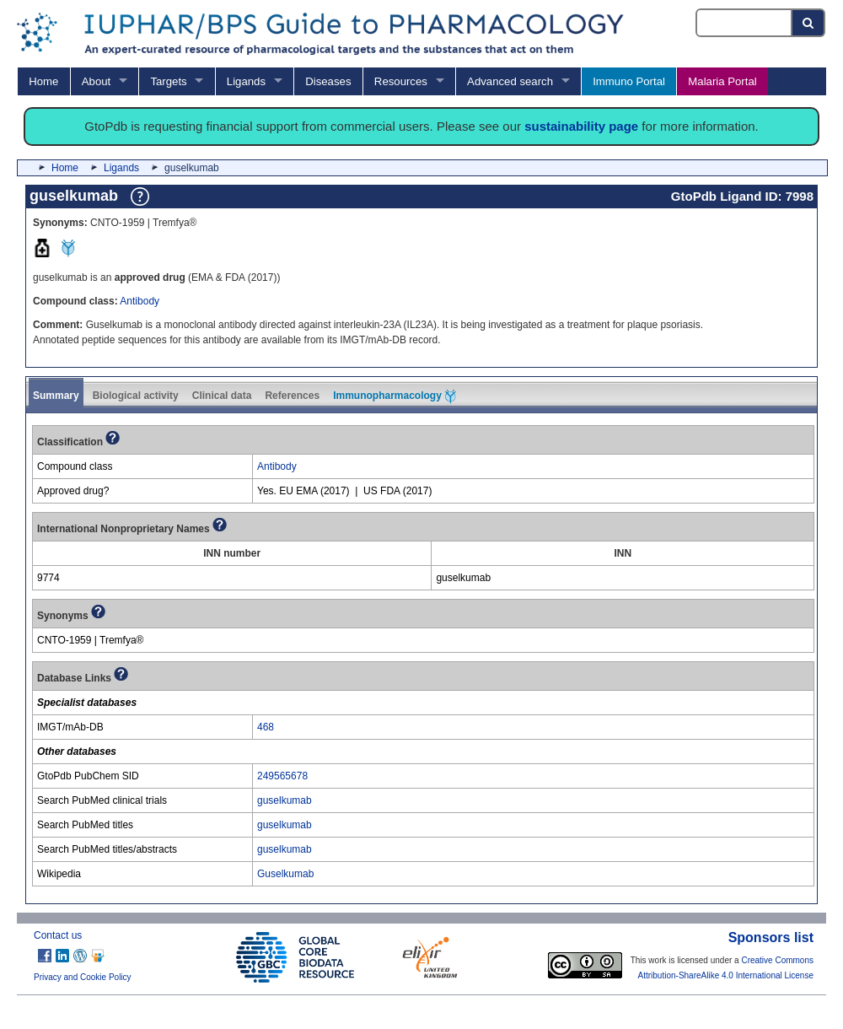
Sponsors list (770, 937)
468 (265, 727)
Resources (400, 81)
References (292, 395)
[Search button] (808, 22)
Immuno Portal (629, 81)
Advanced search (510, 81)
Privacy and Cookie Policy (83, 977)
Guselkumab (285, 874)
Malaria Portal (722, 81)
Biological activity (136, 395)
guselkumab (284, 800)
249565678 (282, 776)
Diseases (328, 81)
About (96, 81)
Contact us (58, 935)
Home (43, 81)
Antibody (139, 301)
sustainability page (581, 126)
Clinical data (222, 395)
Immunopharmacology (394, 396)
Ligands (246, 81)
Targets (168, 81)
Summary (56, 395)
